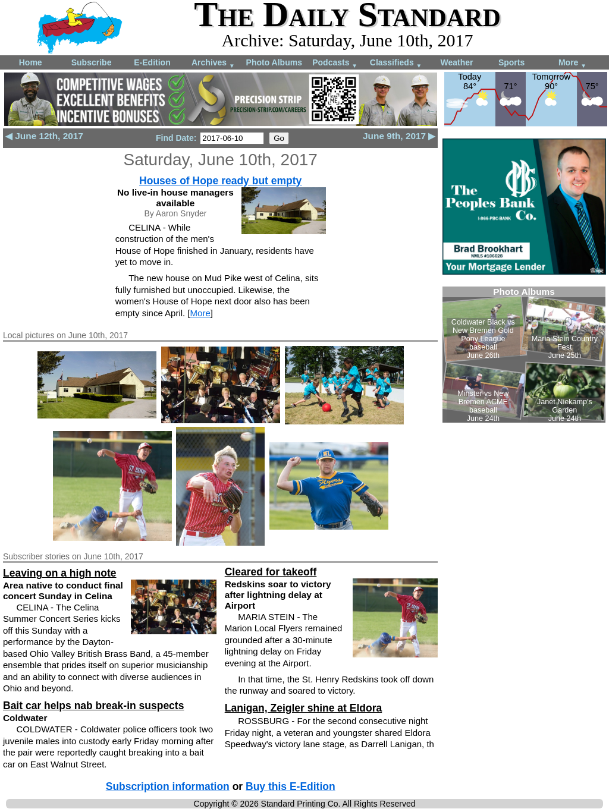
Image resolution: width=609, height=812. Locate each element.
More (572, 63)
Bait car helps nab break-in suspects (93, 706)
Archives (213, 63)
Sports (511, 62)
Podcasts (334, 63)
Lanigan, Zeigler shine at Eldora (303, 708)
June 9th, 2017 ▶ (399, 136)
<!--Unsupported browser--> (523, 355)
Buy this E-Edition (290, 786)
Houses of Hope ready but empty (220, 181)
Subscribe (91, 62)
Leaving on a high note (60, 573)
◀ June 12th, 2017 (44, 136)
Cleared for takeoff (271, 572)
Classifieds (396, 63)
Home (30, 62)
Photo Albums (274, 62)
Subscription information (168, 786)
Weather (456, 62)
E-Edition (152, 62)
